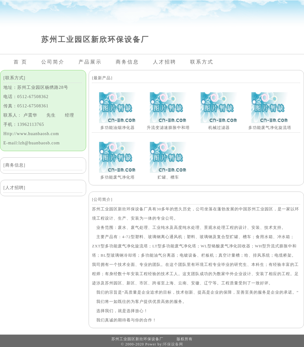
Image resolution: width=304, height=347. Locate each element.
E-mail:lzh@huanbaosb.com (31, 143)
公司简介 (53, 61)
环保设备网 (173, 344)
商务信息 (127, 61)
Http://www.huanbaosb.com (31, 133)
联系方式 (202, 61)
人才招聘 (164, 61)
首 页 (20, 61)
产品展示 (90, 61)
